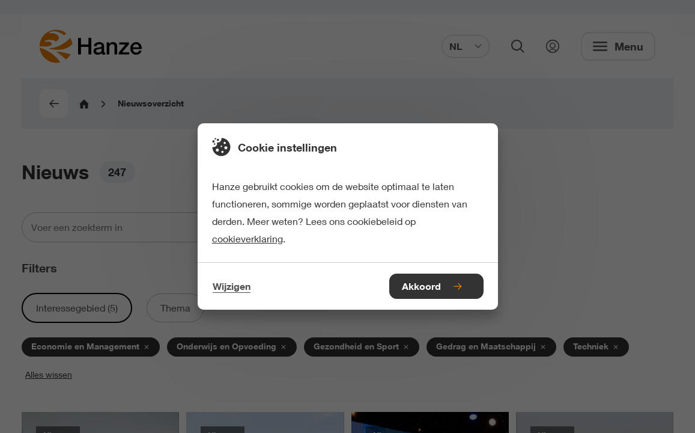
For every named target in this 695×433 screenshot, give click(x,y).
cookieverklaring (247, 238)
